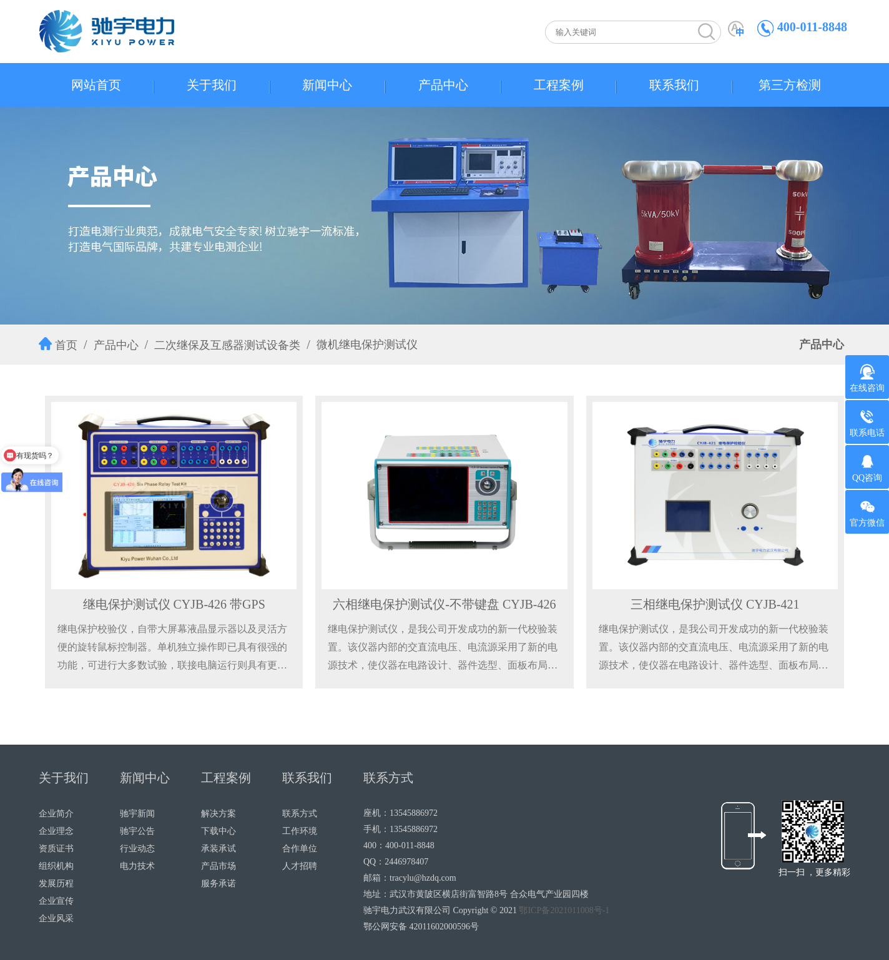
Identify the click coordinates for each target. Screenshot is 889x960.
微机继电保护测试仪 (367, 344)
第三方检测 (790, 85)
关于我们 (212, 85)
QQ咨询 (867, 468)
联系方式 (299, 813)
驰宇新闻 (137, 813)
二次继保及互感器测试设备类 (227, 345)
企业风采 (56, 918)
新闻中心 (327, 85)
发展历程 (56, 883)
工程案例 (559, 85)
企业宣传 (56, 901)
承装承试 (218, 848)
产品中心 (443, 85)
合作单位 (299, 848)
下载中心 (218, 831)
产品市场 (218, 866)
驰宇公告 (137, 831)
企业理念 (56, 831)
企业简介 (56, 813)
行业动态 (137, 848)
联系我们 (674, 85)
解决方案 (218, 813)
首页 (66, 345)
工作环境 (299, 831)
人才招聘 (299, 866)
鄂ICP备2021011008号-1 (564, 910)
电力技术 (137, 866)
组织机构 (56, 866)
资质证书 (56, 848)
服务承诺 (218, 883)
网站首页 (96, 85)
